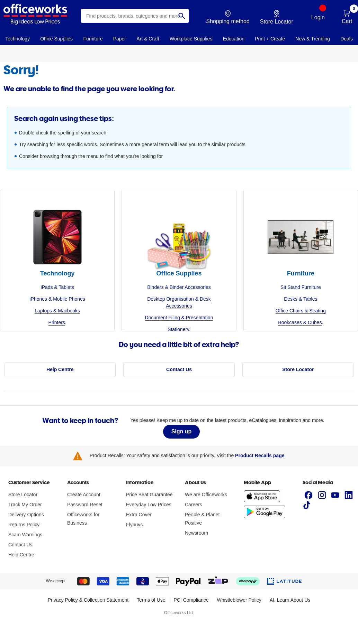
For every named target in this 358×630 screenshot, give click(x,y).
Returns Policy (23, 524)
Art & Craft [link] (147, 38)
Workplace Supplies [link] (191, 38)
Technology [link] (17, 38)
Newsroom (196, 533)
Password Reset (84, 504)
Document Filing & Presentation (179, 317)
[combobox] (135, 16)
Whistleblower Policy (239, 600)
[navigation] (17, 38)
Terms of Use (151, 600)
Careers (193, 504)
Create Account (83, 494)
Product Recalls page (259, 455)
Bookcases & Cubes (300, 322)
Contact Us (179, 369)
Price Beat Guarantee (149, 494)
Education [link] (233, 38)
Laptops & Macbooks (57, 310)
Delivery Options (26, 514)
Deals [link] (346, 38)
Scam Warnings (25, 534)
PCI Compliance (190, 600)
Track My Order (25, 504)
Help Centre (60, 369)
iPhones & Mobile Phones (57, 299)
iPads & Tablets (57, 287)
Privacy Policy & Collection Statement (88, 600)
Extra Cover (139, 514)
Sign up (181, 431)
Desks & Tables (300, 299)
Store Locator (298, 369)
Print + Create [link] (270, 38)
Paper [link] (119, 38)
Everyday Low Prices (148, 504)
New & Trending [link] (312, 38)
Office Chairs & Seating (301, 310)
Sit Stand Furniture (300, 287)
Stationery (178, 329)
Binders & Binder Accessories (179, 287)
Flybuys (134, 524)
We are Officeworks (206, 494)
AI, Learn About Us (290, 600)
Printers (56, 322)
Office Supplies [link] (56, 38)
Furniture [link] (92, 38)
